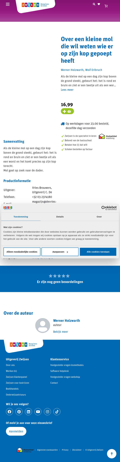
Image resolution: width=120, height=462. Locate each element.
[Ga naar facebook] (9, 411)
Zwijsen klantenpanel (16, 376)
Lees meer (67, 89)
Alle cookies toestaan (98, 251)
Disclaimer (76, 450)
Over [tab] (99, 216)
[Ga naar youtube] (37, 411)
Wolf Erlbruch (93, 70)
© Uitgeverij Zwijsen (94, 450)
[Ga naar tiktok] (56, 411)
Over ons (10, 365)
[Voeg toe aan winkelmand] (67, 111)
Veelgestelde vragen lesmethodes (67, 365)
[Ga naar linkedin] (28, 411)
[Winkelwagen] (107, 5)
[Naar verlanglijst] (99, 3)
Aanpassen (60, 251)
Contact (54, 382)
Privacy (65, 450)
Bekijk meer (60, 332)
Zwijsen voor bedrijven (17, 382)
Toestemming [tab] (21, 216)
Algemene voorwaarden (47, 450)
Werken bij (11, 370)
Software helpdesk (59, 370)
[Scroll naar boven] (111, 453)
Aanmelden (16, 431)
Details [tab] (60, 216)
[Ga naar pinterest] (19, 411)
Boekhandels (12, 388)
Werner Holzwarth (72, 70)
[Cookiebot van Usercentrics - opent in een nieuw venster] (104, 208)
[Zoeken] (94, 3)
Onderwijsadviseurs (16, 394)
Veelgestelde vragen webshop (65, 376)
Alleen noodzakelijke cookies (22, 251)
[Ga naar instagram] (47, 411)
